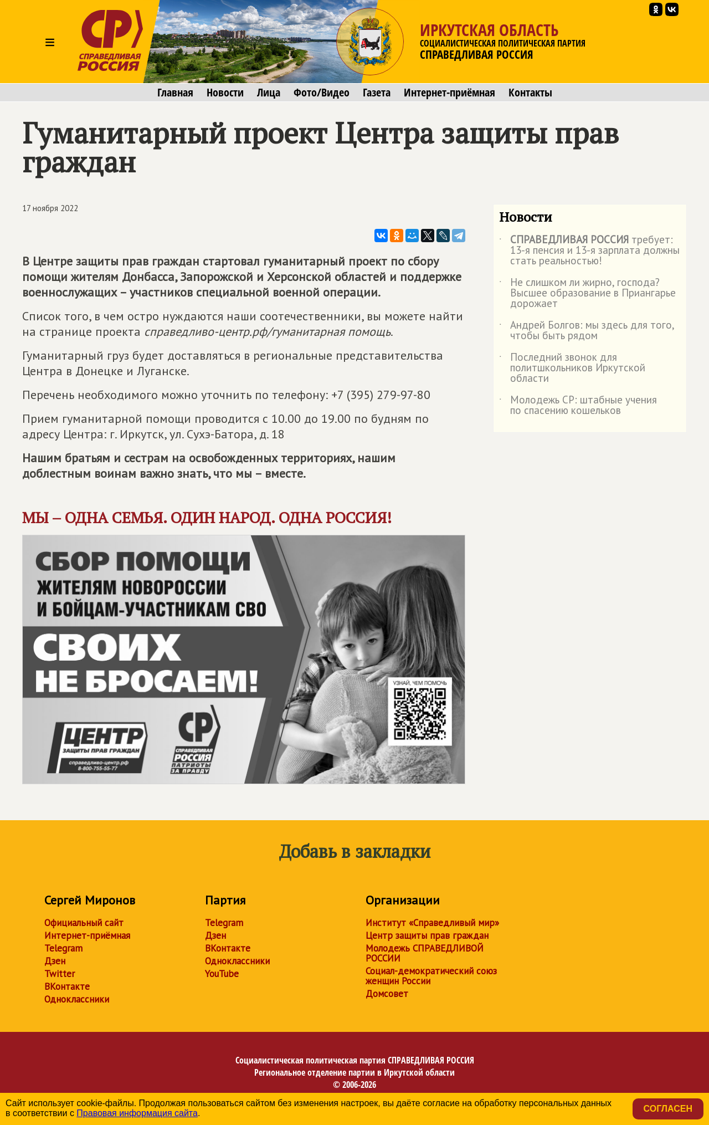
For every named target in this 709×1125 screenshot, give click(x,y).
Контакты (530, 92)
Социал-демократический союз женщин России (431, 976)
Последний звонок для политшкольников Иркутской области (572, 368)
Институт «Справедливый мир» (432, 923)
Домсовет (387, 994)
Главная (175, 92)
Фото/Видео (322, 92)
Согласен (668, 1108)
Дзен (54, 961)
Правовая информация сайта (137, 1113)
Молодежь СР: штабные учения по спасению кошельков (578, 406)
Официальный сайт (84, 923)
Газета (377, 92)
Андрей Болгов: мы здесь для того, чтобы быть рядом (586, 331)
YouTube (222, 974)
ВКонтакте (67, 986)
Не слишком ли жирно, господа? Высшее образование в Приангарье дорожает (587, 293)
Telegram (63, 948)
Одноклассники (76, 999)
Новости (225, 92)
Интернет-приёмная (449, 92)
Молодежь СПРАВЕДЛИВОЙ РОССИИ (425, 953)
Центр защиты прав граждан (427, 935)
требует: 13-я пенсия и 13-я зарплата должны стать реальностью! (589, 250)
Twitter (59, 974)
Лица (268, 92)
